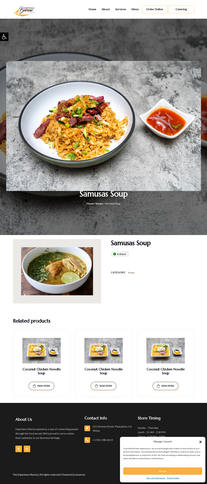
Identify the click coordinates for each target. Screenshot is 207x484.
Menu (135, 9)
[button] (4, 37)
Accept (162, 471)
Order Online (154, 9)
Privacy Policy (173, 478)
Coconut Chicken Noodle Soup (42, 371)
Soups (99, 203)
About (106, 9)
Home (92, 9)
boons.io (80, 474)
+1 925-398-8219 (103, 439)
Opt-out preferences (155, 478)
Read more (41, 386)
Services (120, 9)
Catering (181, 9)
